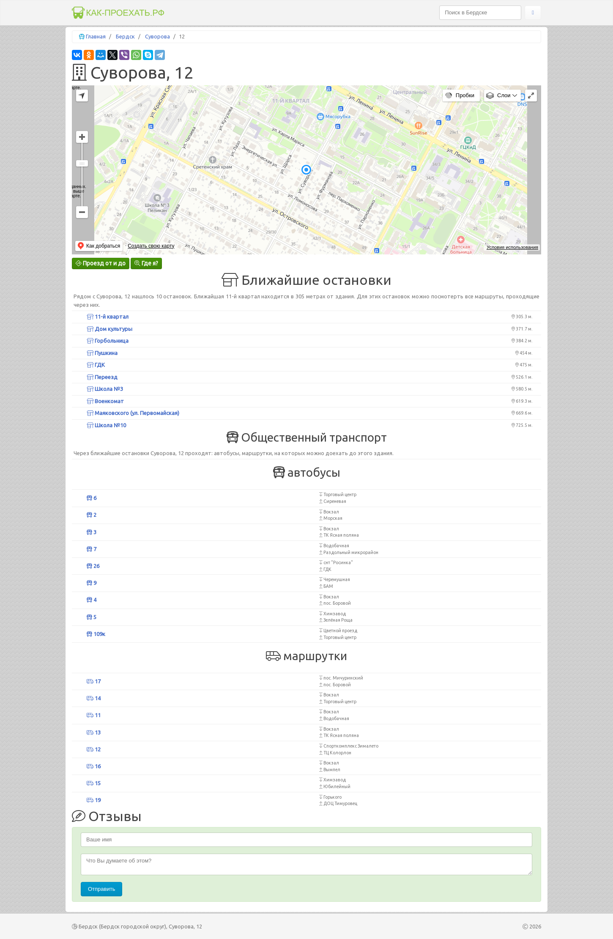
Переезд (102, 377)
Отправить (101, 889)
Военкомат (105, 401)
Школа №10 (106, 425)
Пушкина (102, 353)
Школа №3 (105, 389)
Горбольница (108, 341)
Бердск (125, 36)
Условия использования (512, 247)
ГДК (96, 365)
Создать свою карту (151, 246)
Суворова (157, 36)
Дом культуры (109, 329)
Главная (96, 36)
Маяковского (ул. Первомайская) (133, 413)
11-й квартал (108, 316)
